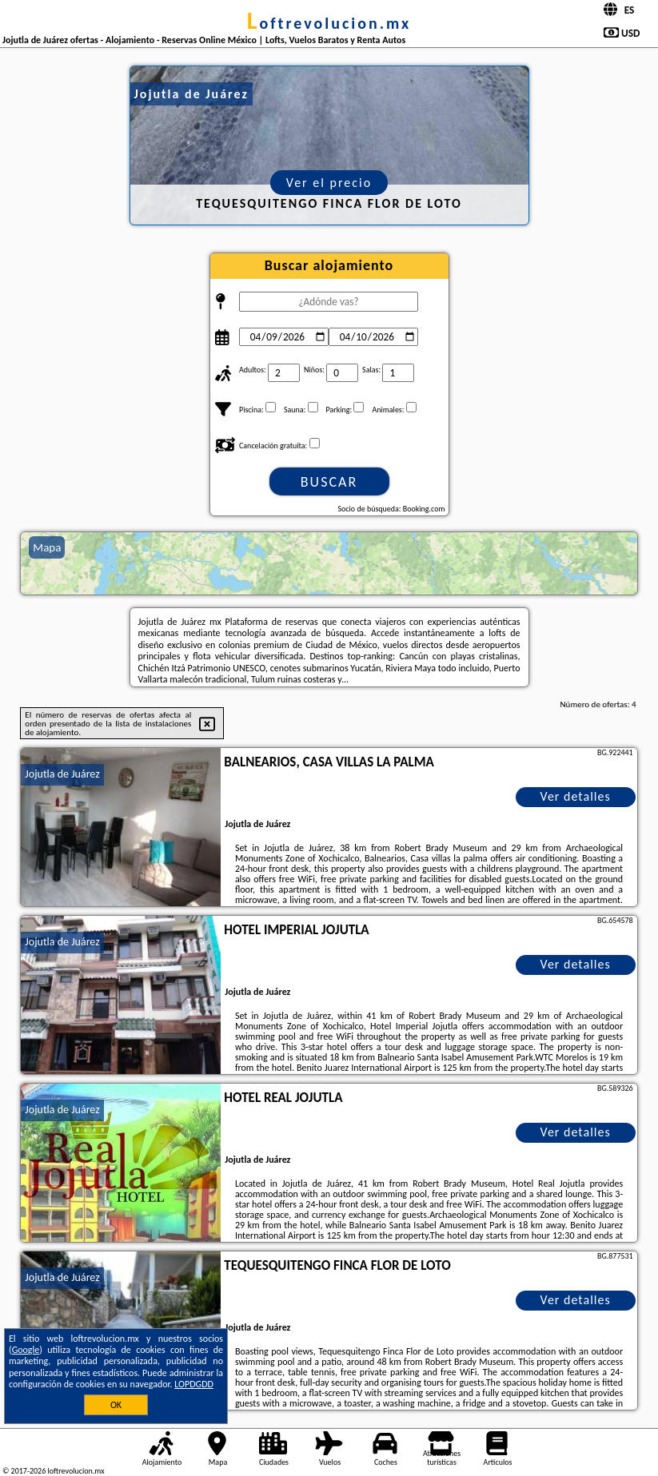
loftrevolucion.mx (329, 23)
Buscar (329, 482)
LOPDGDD (193, 1384)
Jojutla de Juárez (62, 774)
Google (26, 1349)
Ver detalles (575, 796)
